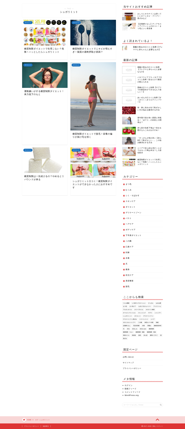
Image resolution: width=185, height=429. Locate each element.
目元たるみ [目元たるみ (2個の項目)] (143, 329)
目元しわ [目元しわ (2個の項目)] (134, 329)
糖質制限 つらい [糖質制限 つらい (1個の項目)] (128, 332)
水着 (128, 258)
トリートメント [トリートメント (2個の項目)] (143, 319)
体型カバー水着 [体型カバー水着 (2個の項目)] (149, 322)
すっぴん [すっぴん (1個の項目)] (150, 303)
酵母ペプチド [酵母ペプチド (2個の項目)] (154, 335)
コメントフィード (132, 392)
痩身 (128, 269)
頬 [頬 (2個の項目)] (161, 335)
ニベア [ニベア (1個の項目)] (152, 319)
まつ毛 (129, 184)
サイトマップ (128, 363)
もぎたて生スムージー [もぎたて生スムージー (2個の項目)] (144, 306)
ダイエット (130, 207)
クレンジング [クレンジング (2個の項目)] (142, 312)
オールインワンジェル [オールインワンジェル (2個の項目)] (129, 312)
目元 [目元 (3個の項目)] (128, 329)
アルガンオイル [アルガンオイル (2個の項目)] (127, 309)
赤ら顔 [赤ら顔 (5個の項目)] (145, 335)
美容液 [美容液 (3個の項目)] (134, 335)
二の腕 (129, 241)
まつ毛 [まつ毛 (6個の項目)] (125, 306)
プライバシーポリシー (132, 368)
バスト (129, 218)
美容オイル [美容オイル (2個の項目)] (126, 335)
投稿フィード (130, 389)
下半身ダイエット (133, 235)
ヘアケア (130, 224)
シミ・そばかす (132, 195)
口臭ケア (130, 247)
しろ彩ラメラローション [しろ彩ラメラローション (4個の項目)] (139, 303)
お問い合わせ (128, 357)
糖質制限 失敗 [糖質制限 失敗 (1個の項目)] (151, 332)
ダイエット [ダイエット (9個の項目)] (137, 316)
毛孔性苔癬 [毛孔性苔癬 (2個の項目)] (136, 325)
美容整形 (130, 281)
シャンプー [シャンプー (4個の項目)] (158, 312)
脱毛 (128, 286)
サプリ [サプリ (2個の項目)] (150, 312)
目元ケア (130, 275)
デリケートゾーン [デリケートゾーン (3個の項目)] (148, 316)
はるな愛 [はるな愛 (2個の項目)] (158, 303)
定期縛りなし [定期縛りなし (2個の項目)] (127, 325)
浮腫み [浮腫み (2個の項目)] (149, 325)
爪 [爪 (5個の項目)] (123, 329)
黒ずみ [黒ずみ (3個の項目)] (125, 338)
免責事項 (46, 426)
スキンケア (130, 201)
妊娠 (128, 252)
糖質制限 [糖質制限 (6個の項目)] (151, 329)
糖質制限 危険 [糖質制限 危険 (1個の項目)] (140, 332)
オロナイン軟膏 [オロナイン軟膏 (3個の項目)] (150, 309)
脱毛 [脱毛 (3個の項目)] (139, 335)
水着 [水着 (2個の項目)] (143, 325)
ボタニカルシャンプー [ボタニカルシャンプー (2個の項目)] (129, 322)
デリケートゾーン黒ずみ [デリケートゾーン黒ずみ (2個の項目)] (130, 319)
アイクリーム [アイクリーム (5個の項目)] (157, 306)
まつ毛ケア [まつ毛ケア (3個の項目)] (133, 306)
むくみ (129, 190)
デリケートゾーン (133, 212)
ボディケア (130, 230)
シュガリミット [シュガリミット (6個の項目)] (127, 316)
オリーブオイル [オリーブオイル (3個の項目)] (138, 309)
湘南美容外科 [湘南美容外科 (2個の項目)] (157, 325)
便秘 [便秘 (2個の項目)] (157, 322)
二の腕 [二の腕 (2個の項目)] (140, 322)
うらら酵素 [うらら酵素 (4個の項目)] (126, 303)
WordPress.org (132, 395)
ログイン (129, 385)
